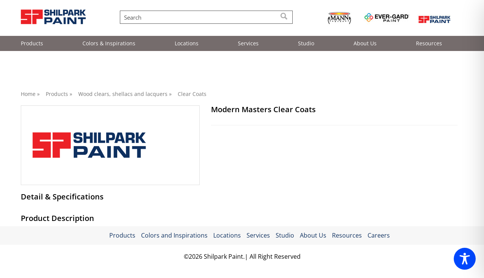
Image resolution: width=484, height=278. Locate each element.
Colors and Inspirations (174, 245)
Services (248, 43)
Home (28, 93)
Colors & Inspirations (108, 43)
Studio (306, 43)
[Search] (284, 17)
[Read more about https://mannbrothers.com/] (339, 18)
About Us (365, 43)
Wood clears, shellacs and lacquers (123, 93)
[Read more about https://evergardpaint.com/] (386, 18)
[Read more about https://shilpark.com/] (434, 18)
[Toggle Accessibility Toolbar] (464, 258)
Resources (429, 43)
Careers (379, 245)
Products (32, 43)
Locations (187, 43)
